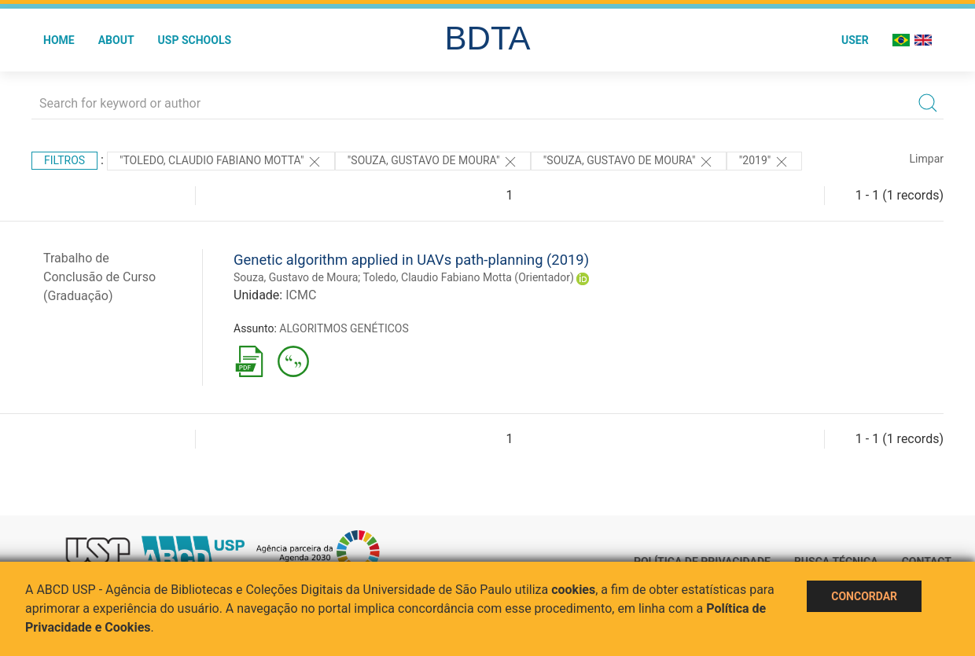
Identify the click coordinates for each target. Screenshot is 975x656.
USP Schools (195, 40)
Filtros (64, 160)
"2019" (764, 162)
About (116, 40)
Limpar (927, 158)
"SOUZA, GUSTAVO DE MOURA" (433, 162)
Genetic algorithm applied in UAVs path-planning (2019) (411, 259)
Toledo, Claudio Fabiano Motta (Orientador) (468, 277)
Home (59, 40)
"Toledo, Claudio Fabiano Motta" (221, 162)
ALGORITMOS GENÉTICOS (343, 328)
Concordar (864, 596)
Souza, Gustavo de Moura (296, 277)
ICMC (300, 295)
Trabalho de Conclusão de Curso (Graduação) (99, 277)
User (855, 40)
